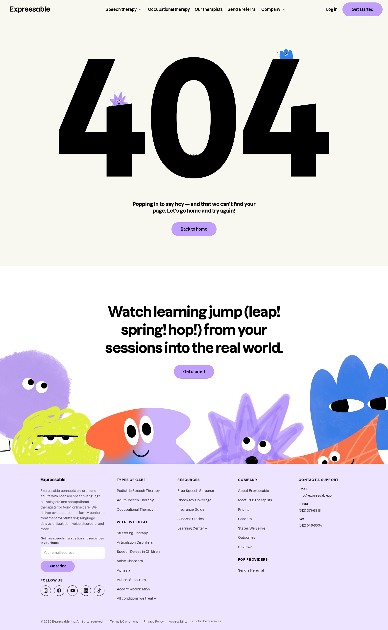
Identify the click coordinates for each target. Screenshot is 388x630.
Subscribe (57, 566)
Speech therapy (124, 9)
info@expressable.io (315, 495)
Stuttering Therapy (132, 533)
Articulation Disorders (135, 542)
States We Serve (251, 528)
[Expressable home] (53, 480)
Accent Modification (133, 589)
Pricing (243, 509)
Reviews (245, 547)
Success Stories (190, 519)
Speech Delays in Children (138, 552)
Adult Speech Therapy (135, 500)
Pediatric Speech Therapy (138, 491)
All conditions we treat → (136, 598)
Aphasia (123, 570)
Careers (245, 519)
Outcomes (246, 537)
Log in (332, 9)
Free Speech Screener (196, 491)
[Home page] (30, 9)
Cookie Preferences (206, 621)
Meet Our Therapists (255, 500)
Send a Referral (251, 570)
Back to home (194, 229)
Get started (362, 9)
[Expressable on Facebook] (59, 590)
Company (274, 9)
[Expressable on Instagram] (46, 590)
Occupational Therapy (135, 509)
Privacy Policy (154, 621)
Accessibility (178, 621)
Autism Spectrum (131, 580)
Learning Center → (192, 528)
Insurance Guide (190, 509)
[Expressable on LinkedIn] (86, 590)
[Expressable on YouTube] (72, 590)
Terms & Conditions (124, 621)
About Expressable (253, 491)
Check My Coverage (194, 500)
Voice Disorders (130, 561)
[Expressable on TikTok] (99, 590)
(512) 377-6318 (310, 510)
